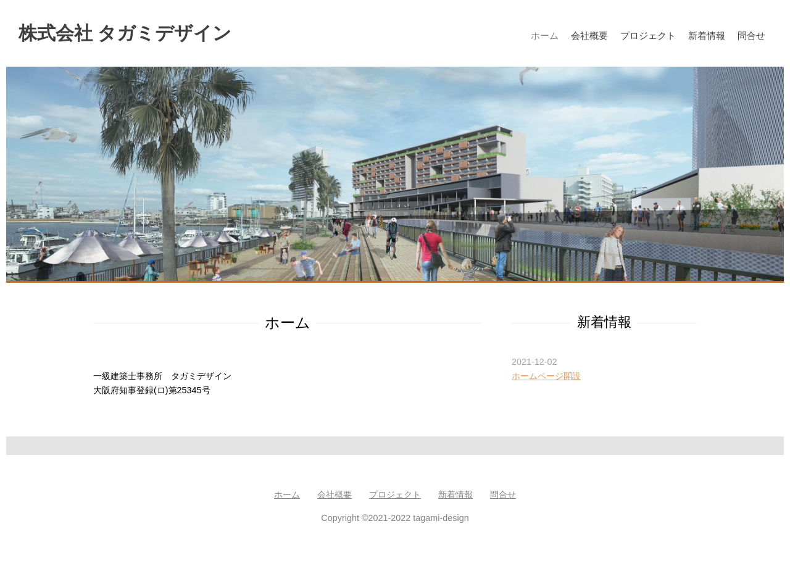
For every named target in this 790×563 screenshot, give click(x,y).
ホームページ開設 (546, 376)
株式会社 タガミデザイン (125, 33)
